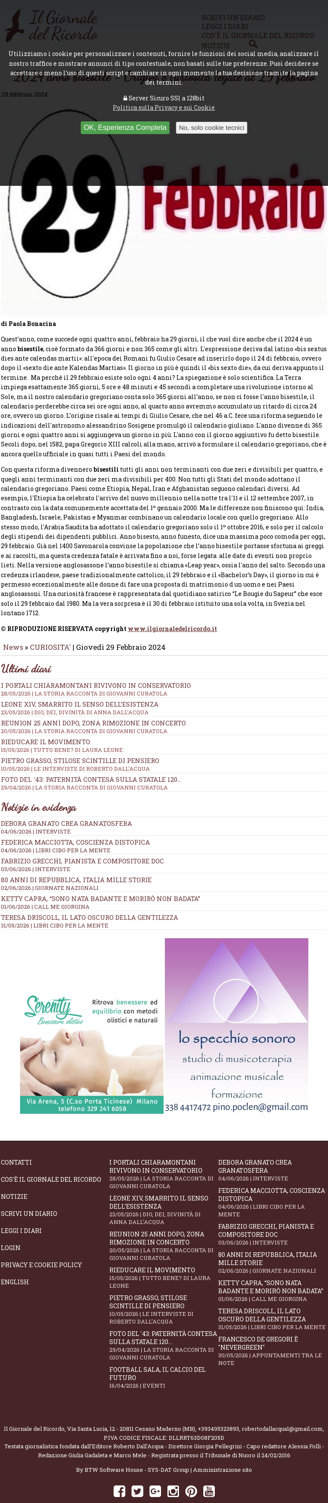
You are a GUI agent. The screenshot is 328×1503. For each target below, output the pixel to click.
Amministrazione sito (222, 1448)
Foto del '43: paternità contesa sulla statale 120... (164, 761)
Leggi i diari (21, 1209)
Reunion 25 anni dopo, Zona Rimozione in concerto (164, 705)
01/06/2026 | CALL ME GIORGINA (45, 885)
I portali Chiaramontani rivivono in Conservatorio (164, 667)
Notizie (14, 1175)
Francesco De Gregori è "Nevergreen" (272, 1329)
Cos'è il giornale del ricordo (51, 1158)
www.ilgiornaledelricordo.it (172, 607)
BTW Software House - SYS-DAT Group (137, 1448)
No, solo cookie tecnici (211, 127)
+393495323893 (218, 1407)
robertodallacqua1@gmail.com (282, 1407)
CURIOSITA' (50, 626)
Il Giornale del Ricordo (34, 1407)
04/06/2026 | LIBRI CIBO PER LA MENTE (56, 829)
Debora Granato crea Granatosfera (66, 802)
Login (10, 1226)
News (13, 626)
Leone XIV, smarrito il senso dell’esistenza (163, 1188)
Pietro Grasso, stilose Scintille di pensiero (163, 1288)
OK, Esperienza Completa (125, 127)
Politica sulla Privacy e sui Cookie (164, 107)
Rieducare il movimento (163, 1256)
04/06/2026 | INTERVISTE (36, 810)
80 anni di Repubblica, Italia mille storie (76, 858)
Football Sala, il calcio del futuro (163, 1356)
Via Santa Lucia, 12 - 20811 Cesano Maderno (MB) (131, 1407)
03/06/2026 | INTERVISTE (35, 847)
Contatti (16, 1141)
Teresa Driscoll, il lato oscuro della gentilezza (89, 896)
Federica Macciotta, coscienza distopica (75, 820)
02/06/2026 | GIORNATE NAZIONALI (50, 866)
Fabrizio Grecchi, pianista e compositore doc (82, 839)
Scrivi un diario (29, 1192)
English (15, 1260)
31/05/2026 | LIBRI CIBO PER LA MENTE (54, 904)
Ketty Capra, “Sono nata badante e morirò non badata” (100, 877)
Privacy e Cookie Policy (41, 1243)
